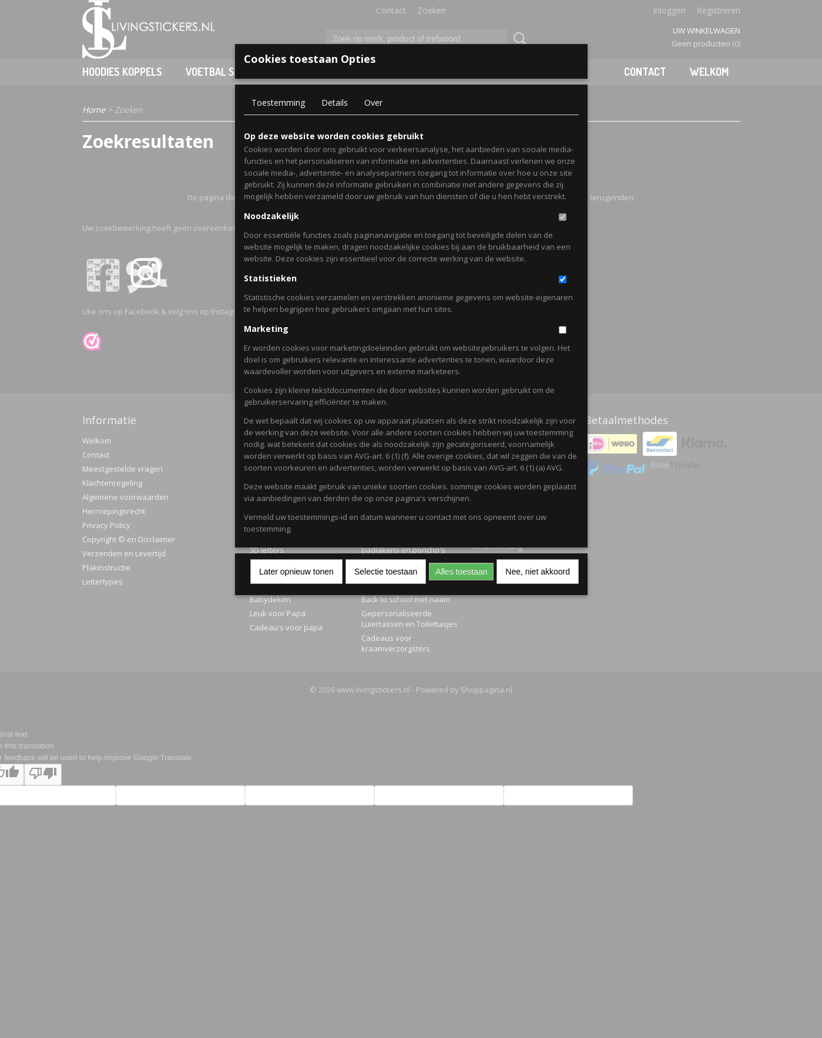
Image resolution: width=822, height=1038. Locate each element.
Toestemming (278, 102)
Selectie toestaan (385, 571)
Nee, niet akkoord (537, 571)
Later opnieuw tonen (296, 571)
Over (373, 102)
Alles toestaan (461, 571)
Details (334, 102)
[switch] (562, 217)
